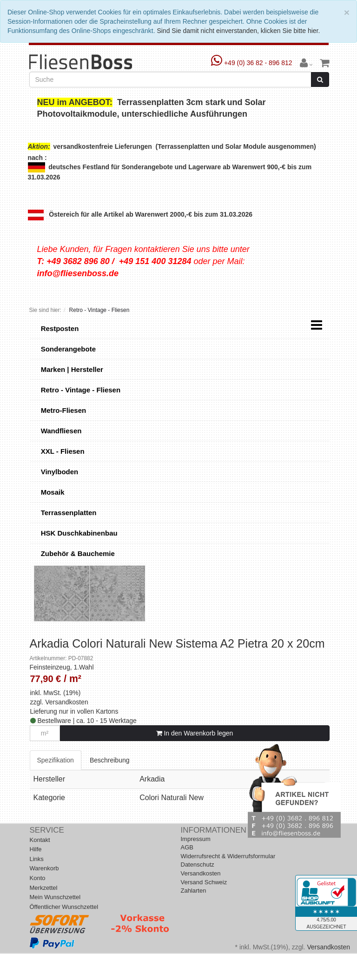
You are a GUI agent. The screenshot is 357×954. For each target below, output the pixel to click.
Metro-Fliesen (62, 410)
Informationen (213, 830)
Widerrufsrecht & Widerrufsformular (228, 856)
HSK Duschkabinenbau (78, 533)
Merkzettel (44, 887)
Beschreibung (110, 760)
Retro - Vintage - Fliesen (80, 390)
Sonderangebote (67, 349)
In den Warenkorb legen (194, 733)
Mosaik (52, 492)
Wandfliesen (60, 431)
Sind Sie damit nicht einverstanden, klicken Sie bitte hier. (238, 30)
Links (37, 858)
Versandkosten (66, 702)
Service (47, 830)
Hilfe (36, 849)
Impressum (196, 838)
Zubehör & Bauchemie (77, 553)
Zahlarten (193, 890)
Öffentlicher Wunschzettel (64, 906)
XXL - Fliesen (62, 451)
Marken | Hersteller (71, 369)
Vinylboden (59, 472)
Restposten (59, 328)
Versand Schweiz (204, 882)
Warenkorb (44, 868)
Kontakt (40, 839)
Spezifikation (55, 760)
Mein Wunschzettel (55, 897)
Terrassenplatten (68, 513)
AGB (187, 847)
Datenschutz (197, 864)
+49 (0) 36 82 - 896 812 (252, 62)
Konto (38, 877)
